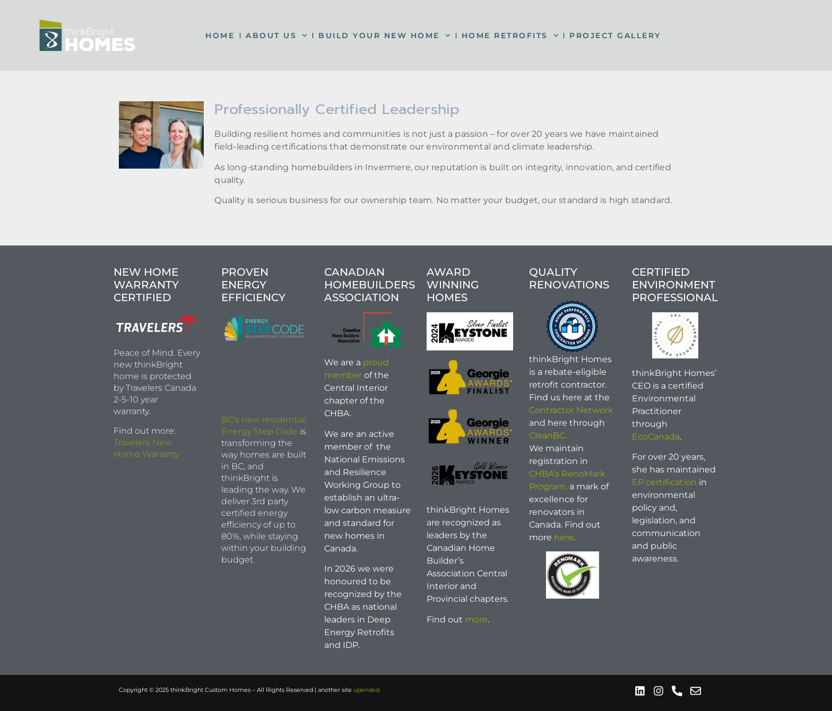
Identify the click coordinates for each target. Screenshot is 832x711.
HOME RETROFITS (510, 35)
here (564, 537)
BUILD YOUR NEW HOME (384, 35)
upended (366, 690)
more (476, 620)
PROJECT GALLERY (615, 35)
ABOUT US (276, 35)
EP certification (664, 482)
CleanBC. (548, 436)
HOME (220, 35)
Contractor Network (571, 410)
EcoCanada (656, 437)
